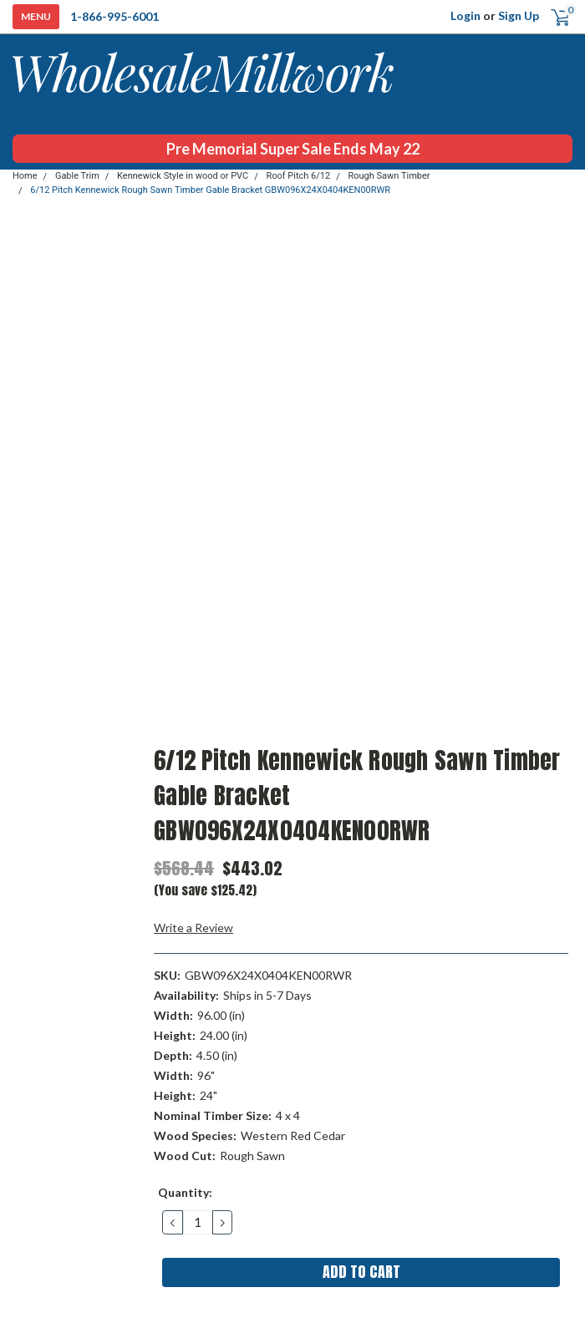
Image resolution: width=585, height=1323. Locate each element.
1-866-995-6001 (114, 16)
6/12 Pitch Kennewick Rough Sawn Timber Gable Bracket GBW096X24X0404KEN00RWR (210, 190)
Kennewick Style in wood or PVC (182, 175)
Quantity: (185, 1192)
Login (465, 15)
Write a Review (193, 927)
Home (25, 175)
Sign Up (518, 15)
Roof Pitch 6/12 (298, 175)
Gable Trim (77, 175)
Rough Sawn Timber (389, 175)
